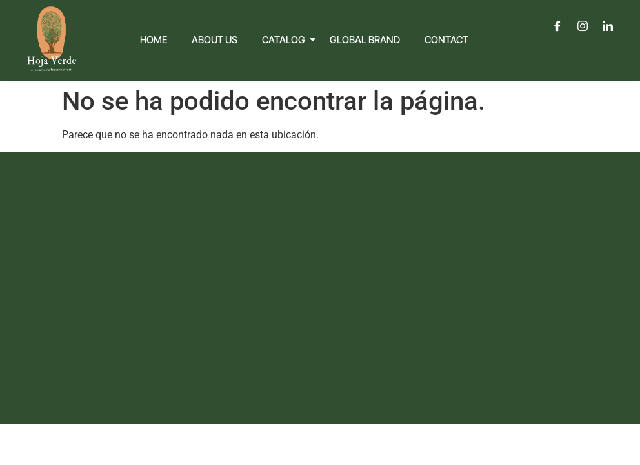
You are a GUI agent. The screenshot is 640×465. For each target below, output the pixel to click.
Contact (446, 40)
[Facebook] (557, 26)
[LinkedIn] (607, 26)
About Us (214, 40)
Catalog (286, 40)
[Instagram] (582, 26)
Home (153, 40)
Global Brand (365, 40)
